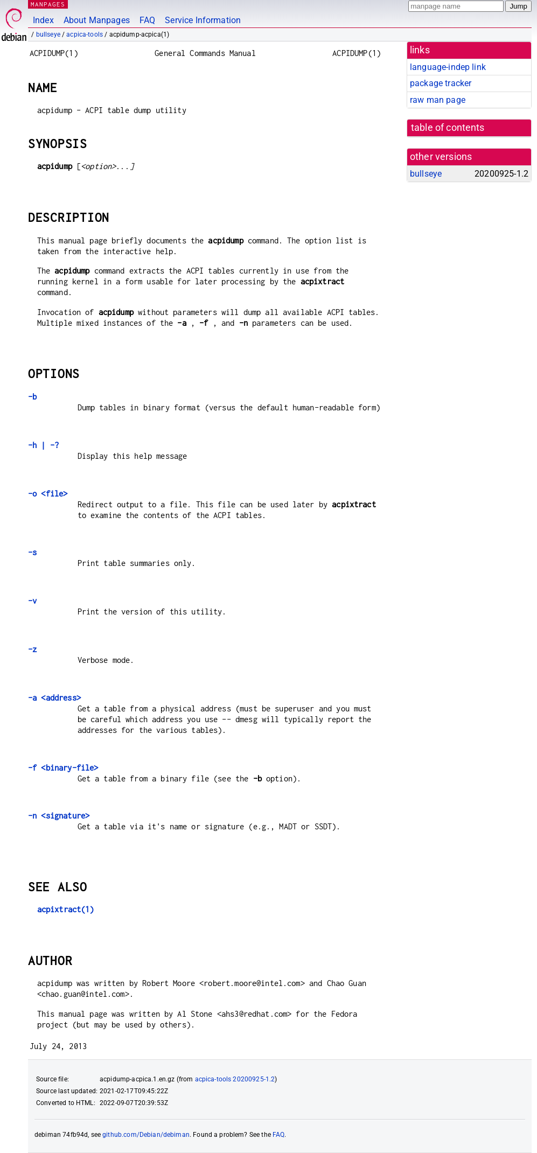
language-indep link (448, 67)
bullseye (48, 34)
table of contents (448, 127)
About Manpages (97, 20)
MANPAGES (48, 4)
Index (43, 20)
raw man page (437, 100)
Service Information (203, 20)
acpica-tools (84, 34)
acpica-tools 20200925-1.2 (235, 1079)
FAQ (147, 20)
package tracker (440, 83)
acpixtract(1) (65, 909)
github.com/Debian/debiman (146, 1134)
